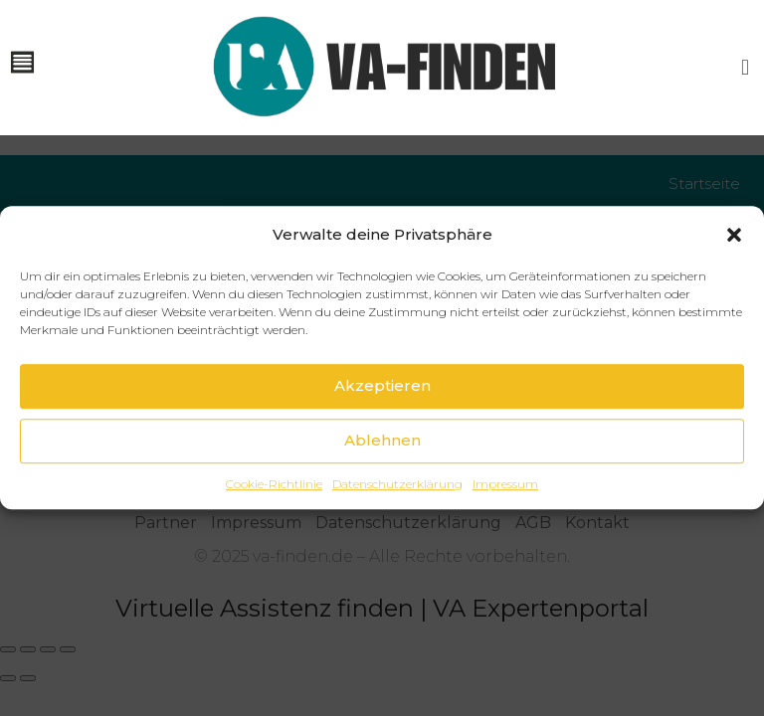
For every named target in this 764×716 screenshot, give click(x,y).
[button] (734, 260)
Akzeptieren (382, 412)
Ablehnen (382, 466)
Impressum (505, 510)
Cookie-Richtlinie (274, 510)
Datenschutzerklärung (397, 510)
